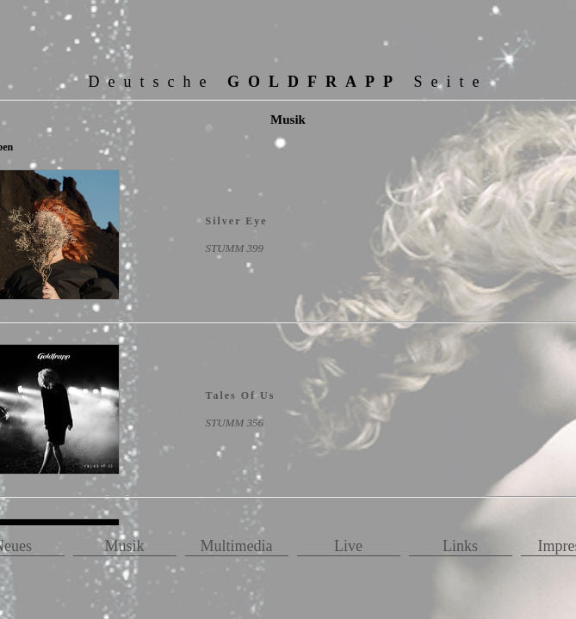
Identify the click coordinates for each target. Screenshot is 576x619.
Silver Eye (237, 221)
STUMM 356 (235, 422)
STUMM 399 (235, 248)
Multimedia (237, 546)
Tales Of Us (241, 395)
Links (460, 546)
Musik (124, 546)
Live (348, 546)
